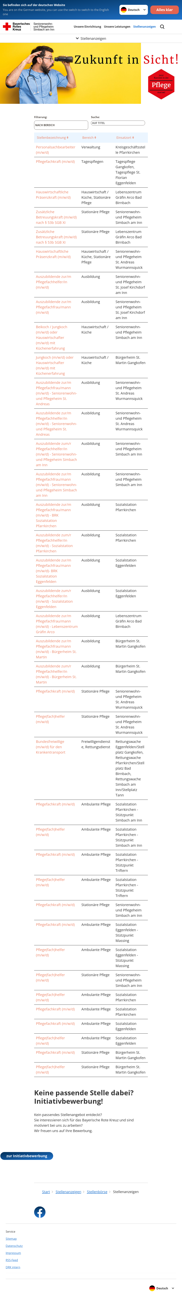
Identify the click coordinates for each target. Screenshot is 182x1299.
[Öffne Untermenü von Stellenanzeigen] (91, 38)
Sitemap (11, 1239)
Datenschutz (14, 1246)
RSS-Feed (12, 1260)
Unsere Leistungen (117, 27)
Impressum (13, 1253)
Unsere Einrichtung (87, 27)
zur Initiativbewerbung (26, 1155)
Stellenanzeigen (144, 27)
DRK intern (13, 1267)
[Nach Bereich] (61, 125)
